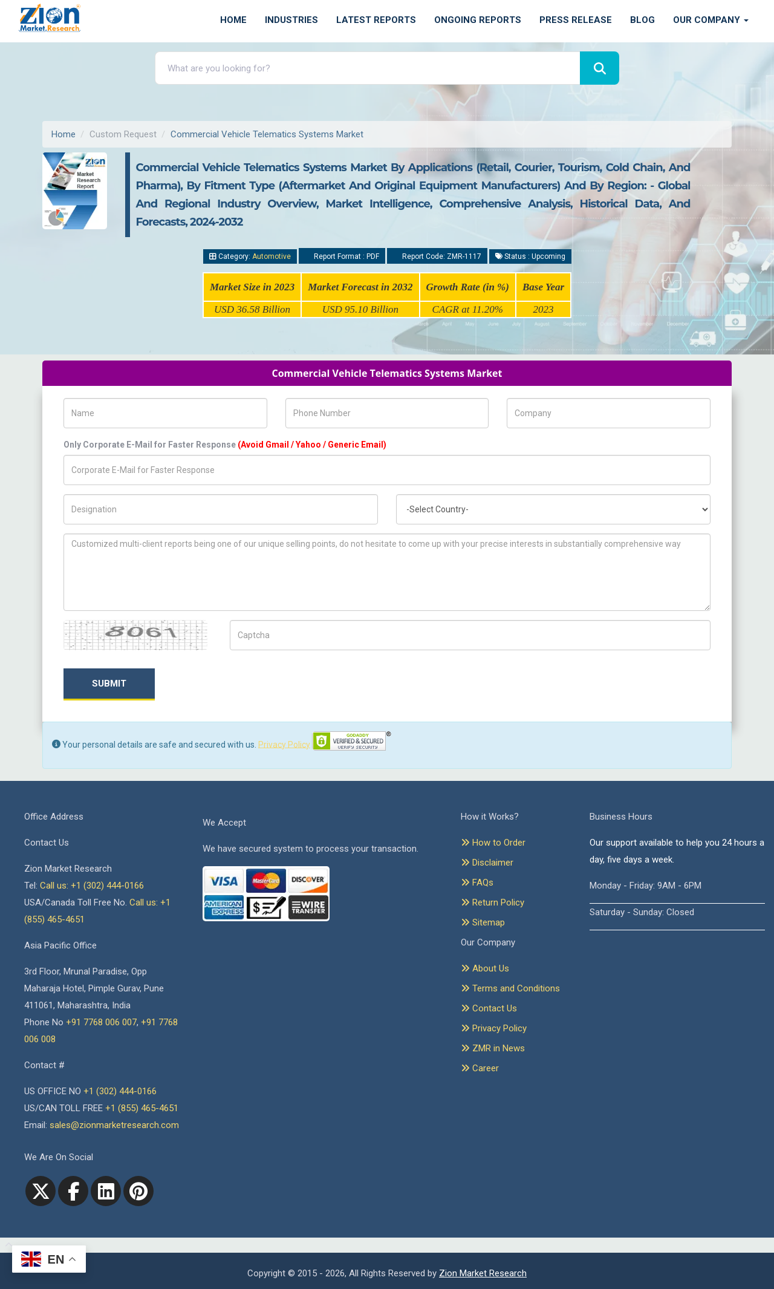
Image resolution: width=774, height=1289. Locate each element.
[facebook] (73, 1191)
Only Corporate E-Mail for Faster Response (224, 444)
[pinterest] (138, 1191)
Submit (109, 683)
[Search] (599, 68)
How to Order (493, 842)
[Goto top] (6, 1245)
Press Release (575, 20)
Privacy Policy (284, 744)
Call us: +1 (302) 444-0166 (92, 885)
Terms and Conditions (510, 988)
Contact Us (489, 1008)
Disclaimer (487, 862)
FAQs (477, 882)
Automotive (271, 256)
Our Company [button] (711, 20)
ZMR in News (493, 1048)
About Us (485, 968)
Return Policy (492, 902)
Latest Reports (376, 20)
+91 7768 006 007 (101, 1022)
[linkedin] (106, 1191)
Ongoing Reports (477, 20)
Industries (291, 20)
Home (233, 20)
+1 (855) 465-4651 (141, 1108)
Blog (642, 20)
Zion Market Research (483, 1273)
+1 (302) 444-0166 (120, 1091)
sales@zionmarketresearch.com (114, 1125)
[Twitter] (40, 1191)
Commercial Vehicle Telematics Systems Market (267, 134)
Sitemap (483, 922)
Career (480, 1068)
